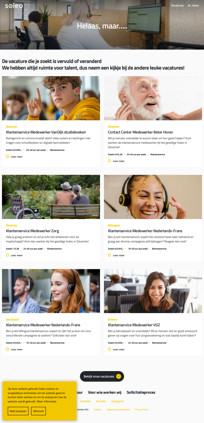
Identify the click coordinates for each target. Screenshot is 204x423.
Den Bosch (12, 319)
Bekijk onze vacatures (99, 376)
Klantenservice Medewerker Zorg (32, 230)
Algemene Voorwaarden (118, 409)
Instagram (117, 401)
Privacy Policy (141, 409)
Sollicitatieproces (141, 392)
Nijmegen (114, 225)
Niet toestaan (18, 411)
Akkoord (38, 411)
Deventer (11, 126)
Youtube (101, 401)
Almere (112, 319)
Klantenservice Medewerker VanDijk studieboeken (46, 132)
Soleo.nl (98, 409)
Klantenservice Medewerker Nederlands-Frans (145, 230)
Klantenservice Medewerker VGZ (134, 324)
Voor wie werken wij (104, 392)
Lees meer (17, 157)
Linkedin (85, 401)
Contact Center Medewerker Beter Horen (140, 132)
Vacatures (177, 5)
